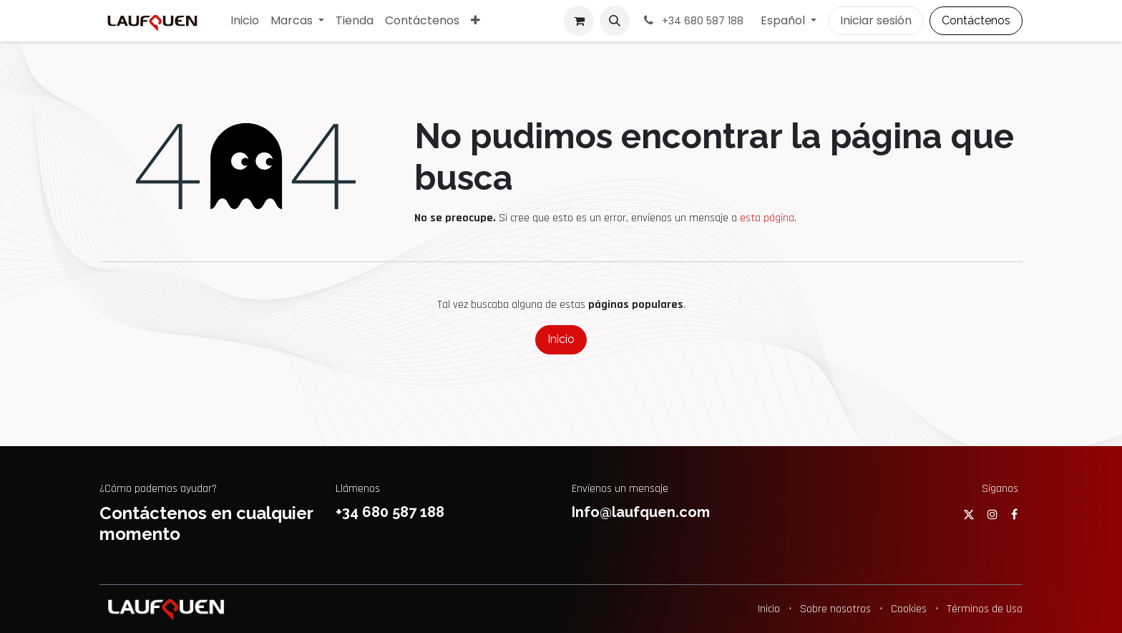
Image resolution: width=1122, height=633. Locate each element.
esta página (767, 218)
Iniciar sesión (876, 20)
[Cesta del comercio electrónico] (579, 21)
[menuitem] (245, 20)
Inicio (561, 339)
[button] (615, 21)
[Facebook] (1014, 514)
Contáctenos (976, 20)
